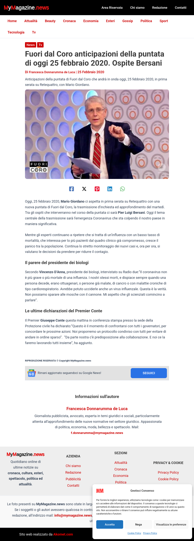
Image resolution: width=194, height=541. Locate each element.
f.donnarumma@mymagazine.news (97, 433)
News (31, 45)
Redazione (161, 7)
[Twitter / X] (83, 189)
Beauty (48, 21)
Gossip (122, 21)
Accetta (110, 524)
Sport (157, 21)
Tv (9, 32)
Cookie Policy (134, 533)
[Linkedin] (111, 189)
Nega (138, 524)
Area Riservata (116, 7)
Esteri (106, 21)
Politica (140, 21)
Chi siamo (140, 7)
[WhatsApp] (125, 189)
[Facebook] (68, 189)
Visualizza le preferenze (171, 524)
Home (11, 21)
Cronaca (66, 21)
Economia (87, 21)
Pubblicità (73, 479)
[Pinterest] (97, 189)
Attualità (29, 21)
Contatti (181, 7)
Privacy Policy (150, 533)
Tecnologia (176, 21)
